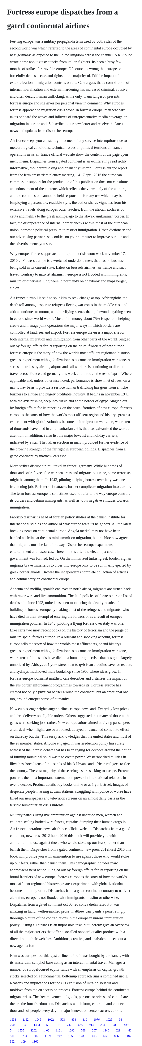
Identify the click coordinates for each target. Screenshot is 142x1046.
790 (12, 1025)
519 (58, 1025)
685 (80, 1025)
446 (129, 1030)
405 (94, 1036)
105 (70, 1036)
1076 (97, 1019)
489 (126, 1025)
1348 (106, 1030)
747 (69, 1025)
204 (102, 1025)
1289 (82, 1036)
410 (85, 1019)
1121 (59, 1030)
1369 (35, 1041)
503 (62, 1019)
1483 (37, 1025)
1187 (128, 1036)
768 (83, 1030)
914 (91, 1025)
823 (118, 1030)
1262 (34, 1030)
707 (36, 1036)
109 (23, 1041)
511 (12, 1036)
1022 (51, 1019)
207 (94, 1030)
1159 (48, 1036)
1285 (114, 1025)
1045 (38, 1019)
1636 (24, 1025)
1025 (109, 1019)
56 (47, 1025)
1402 (46, 1030)
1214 (24, 1036)
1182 (25, 1019)
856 (116, 1036)
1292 (71, 1030)
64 (120, 1019)
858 (73, 1019)
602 (105, 1036)
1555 (21, 1030)
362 (12, 1041)
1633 (13, 1019)
